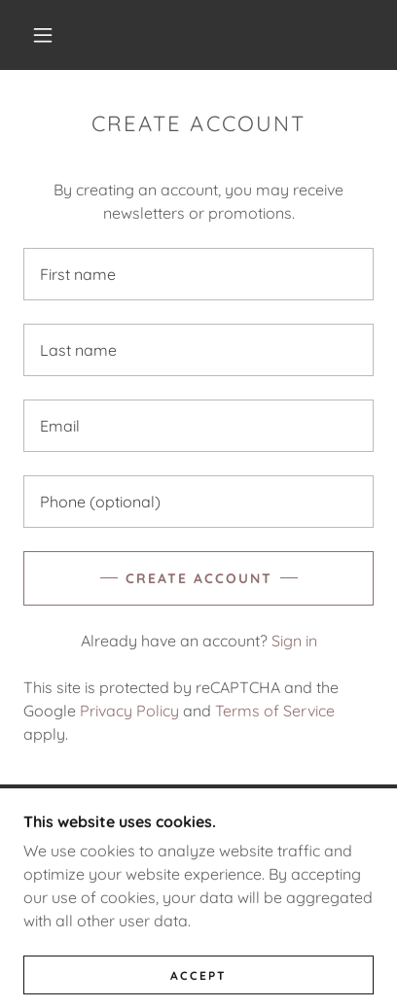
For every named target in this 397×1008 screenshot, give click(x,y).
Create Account (199, 578)
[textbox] (198, 274)
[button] (42, 35)
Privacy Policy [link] (129, 710)
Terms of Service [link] (275, 710)
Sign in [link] (294, 640)
